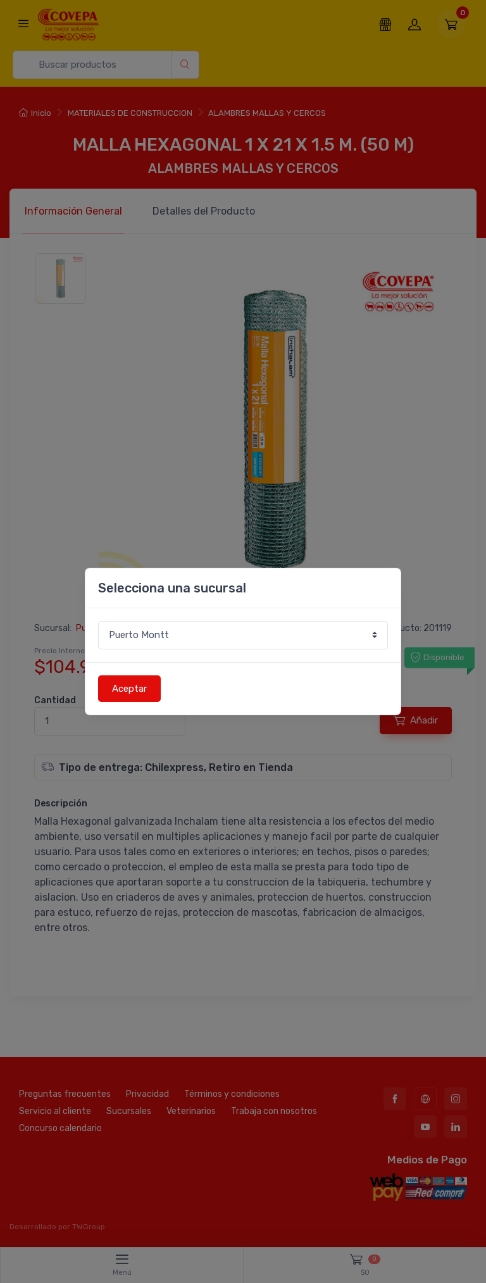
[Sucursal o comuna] (243, 635)
